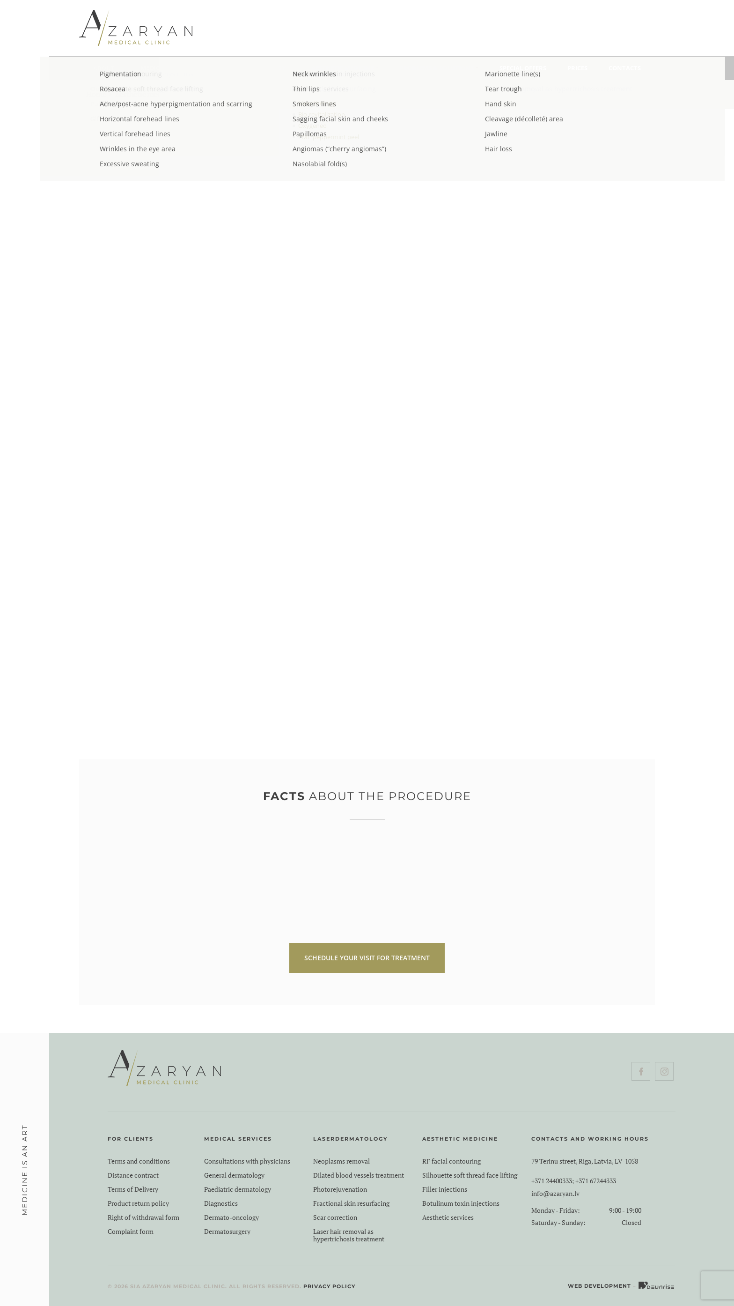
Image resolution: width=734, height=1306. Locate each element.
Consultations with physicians (247, 1161)
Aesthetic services (448, 1217)
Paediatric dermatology (237, 1189)
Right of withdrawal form (143, 1217)
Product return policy (138, 1203)
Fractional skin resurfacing (351, 1203)
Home (96, 94)
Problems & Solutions (436, 68)
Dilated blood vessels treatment (358, 1175)
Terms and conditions (139, 1161)
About (104, 68)
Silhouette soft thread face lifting (469, 1175)
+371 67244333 (595, 1181)
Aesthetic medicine (342, 68)
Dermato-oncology (231, 1217)
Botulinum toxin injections (460, 1203)
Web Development (599, 1286)
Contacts (625, 68)
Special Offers (522, 68)
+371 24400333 (551, 1181)
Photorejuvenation (340, 1189)
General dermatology (234, 1175)
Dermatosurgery (227, 1231)
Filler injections (444, 1189)
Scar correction (335, 1217)
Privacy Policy (329, 1286)
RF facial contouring (451, 1161)
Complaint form (131, 1231)
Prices (577, 68)
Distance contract (133, 1175)
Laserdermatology (253, 68)
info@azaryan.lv (555, 1193)
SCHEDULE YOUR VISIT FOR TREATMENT (367, 957)
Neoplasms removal (341, 1161)
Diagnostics (221, 1203)
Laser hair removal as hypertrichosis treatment (348, 1235)
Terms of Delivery (133, 1189)
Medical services (167, 68)
